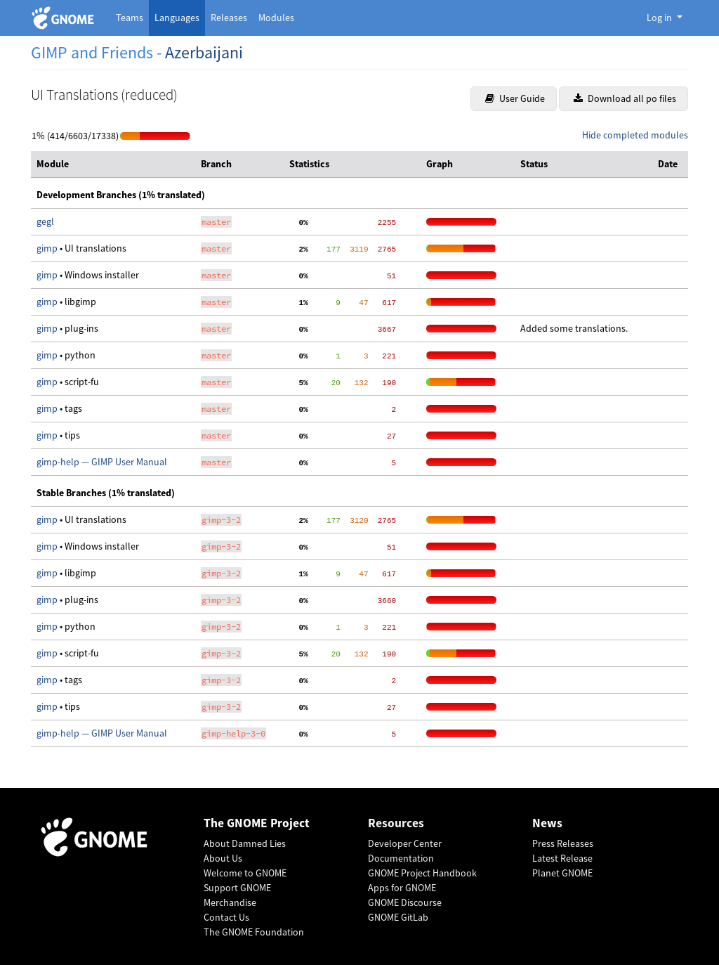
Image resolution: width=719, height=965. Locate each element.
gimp (48, 248)
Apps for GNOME (402, 887)
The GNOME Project (257, 823)
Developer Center (405, 843)
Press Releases (562, 843)
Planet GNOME (562, 873)
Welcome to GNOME (245, 873)
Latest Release (562, 858)
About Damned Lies (245, 843)
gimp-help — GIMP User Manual (102, 461)
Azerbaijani (204, 52)
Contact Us (226, 917)
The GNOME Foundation (254, 932)
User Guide (515, 98)
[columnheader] (113, 164)
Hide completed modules (635, 135)
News (547, 823)
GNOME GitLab (398, 917)
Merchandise (230, 902)
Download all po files (625, 98)
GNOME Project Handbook (422, 873)
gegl (45, 221)
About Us (223, 858)
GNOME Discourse (405, 902)
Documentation (401, 858)
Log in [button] (660, 17)
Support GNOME (237, 887)
